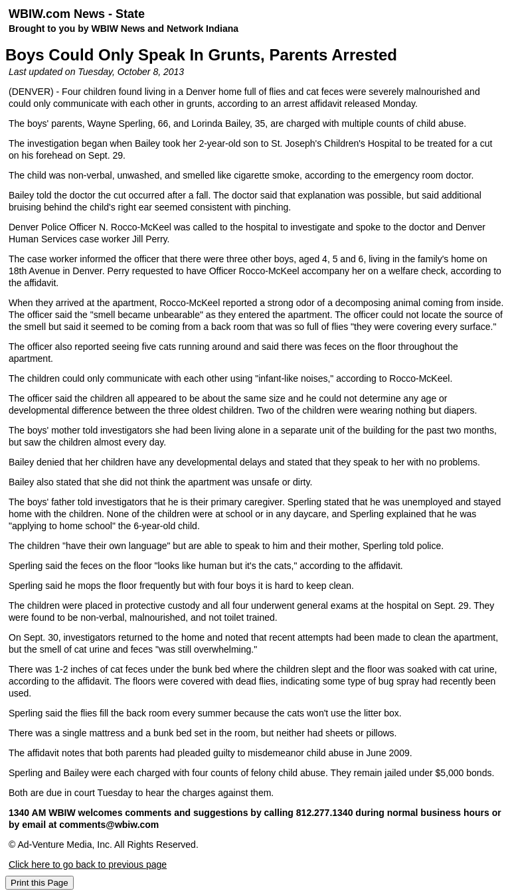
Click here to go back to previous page (88, 864)
